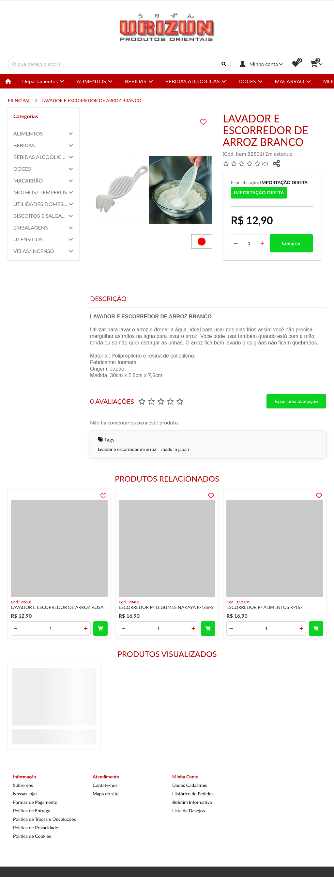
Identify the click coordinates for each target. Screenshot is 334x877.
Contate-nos (105, 785)
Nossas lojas (25, 793)
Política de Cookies (32, 836)
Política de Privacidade (35, 827)
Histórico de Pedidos (193, 793)
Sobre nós (23, 785)
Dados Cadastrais (189, 785)
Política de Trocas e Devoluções (44, 819)
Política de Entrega (31, 810)
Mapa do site (105, 793)
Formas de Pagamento (35, 802)
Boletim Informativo (192, 802)
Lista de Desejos (188, 810)
